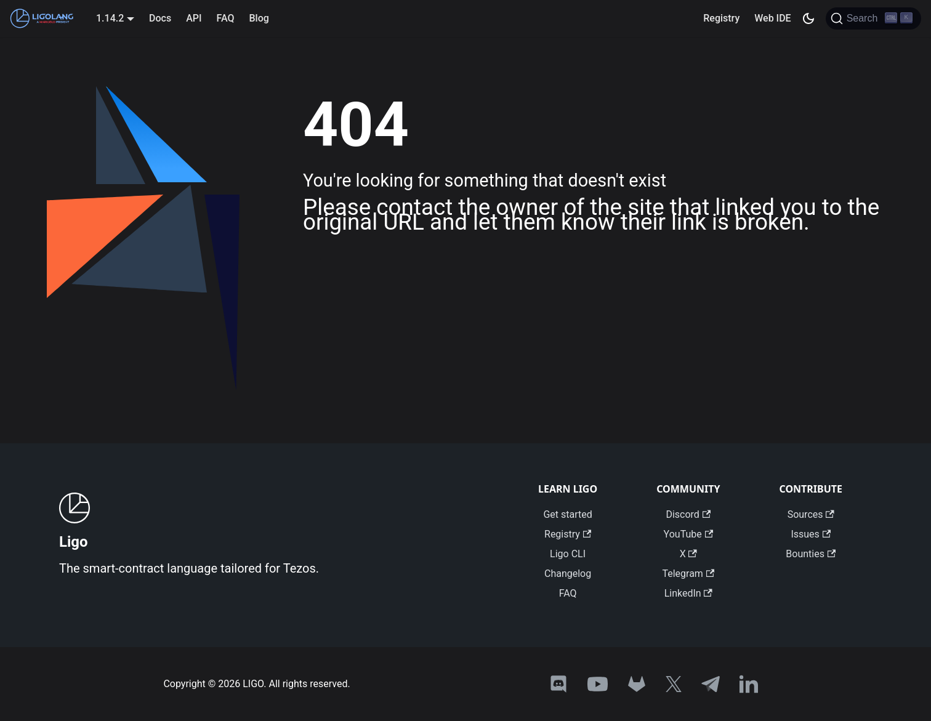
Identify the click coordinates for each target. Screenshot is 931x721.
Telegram (688, 573)
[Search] (873, 18)
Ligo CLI (568, 554)
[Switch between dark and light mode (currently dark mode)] (808, 18)
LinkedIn (688, 593)
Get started (567, 514)
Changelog (567, 573)
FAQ (226, 18)
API (193, 18)
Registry (721, 18)
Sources (811, 514)
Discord (688, 514)
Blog (258, 18)
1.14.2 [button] (110, 18)
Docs (160, 18)
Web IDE (772, 18)
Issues (811, 534)
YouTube (688, 534)
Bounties (811, 554)
